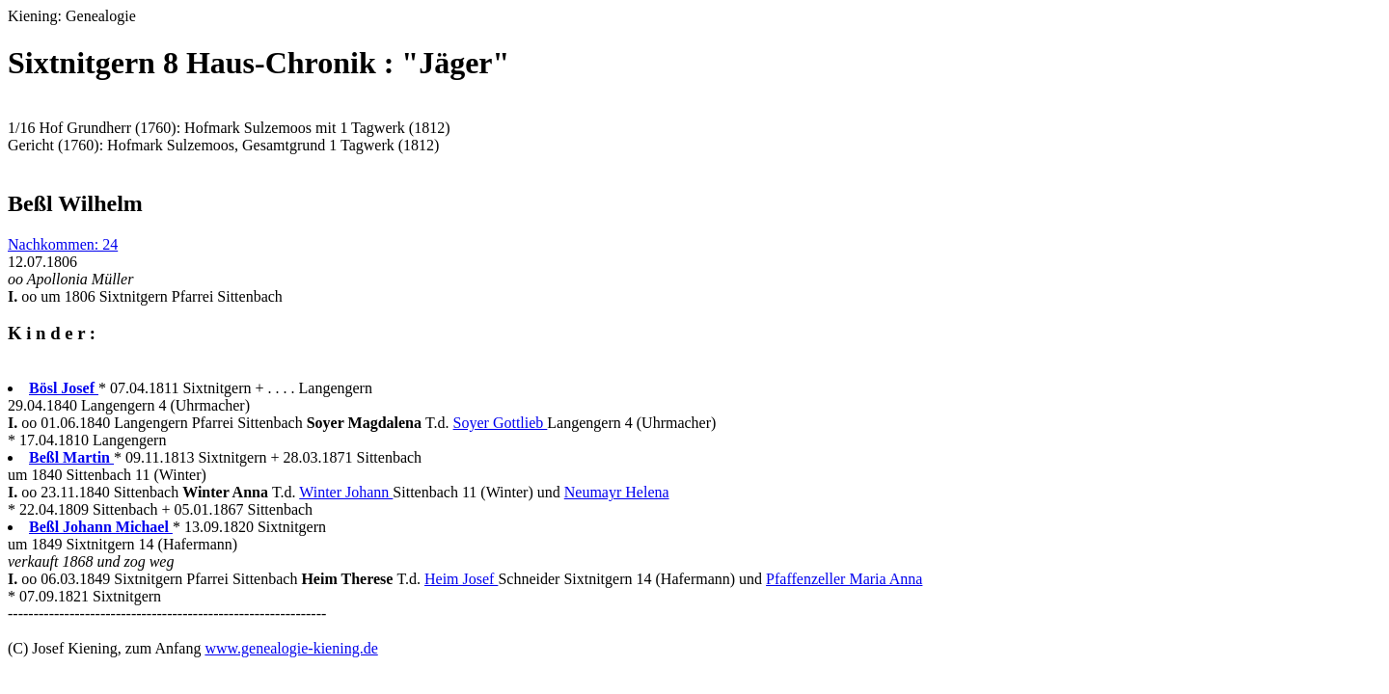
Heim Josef (461, 579)
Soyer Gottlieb (500, 422)
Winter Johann (346, 492)
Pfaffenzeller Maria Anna (844, 579)
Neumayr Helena (616, 492)
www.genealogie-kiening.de (290, 648)
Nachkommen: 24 (63, 244)
